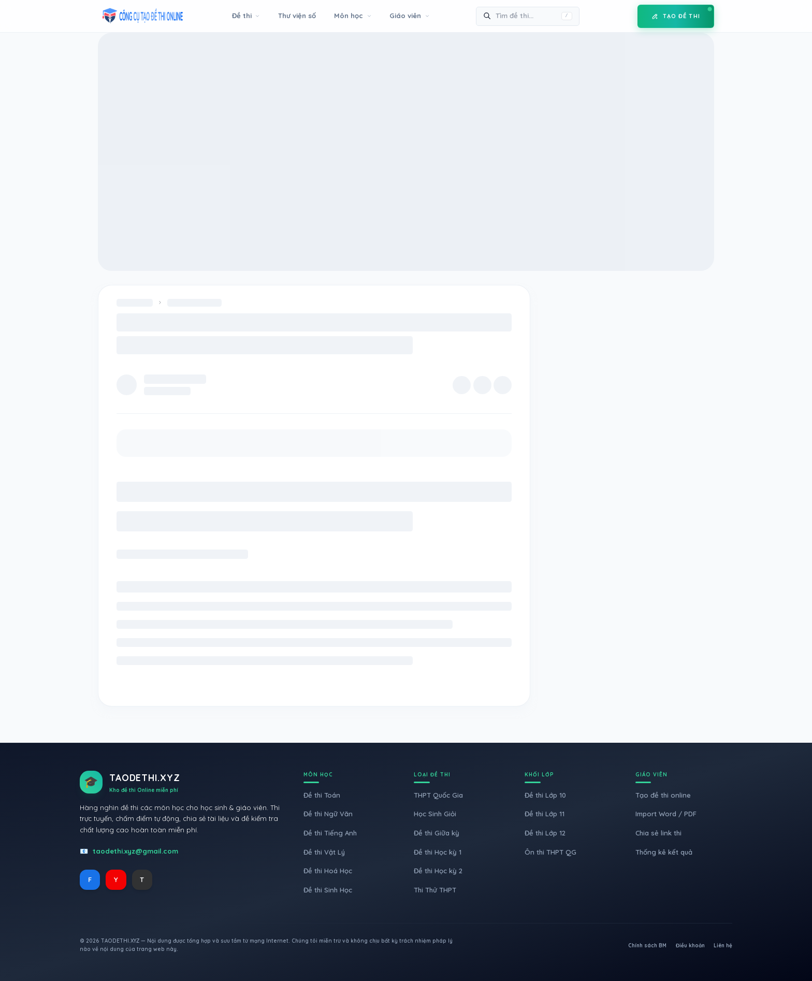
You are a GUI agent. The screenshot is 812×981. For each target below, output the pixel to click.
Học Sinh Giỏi (435, 814)
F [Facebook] (90, 879)
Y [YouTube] (116, 879)
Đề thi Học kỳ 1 (437, 852)
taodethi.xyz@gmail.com (135, 851)
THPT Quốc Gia (438, 795)
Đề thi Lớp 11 (544, 814)
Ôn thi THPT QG (550, 852)
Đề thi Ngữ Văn (328, 814)
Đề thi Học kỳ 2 (438, 871)
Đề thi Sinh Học (327, 890)
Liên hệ (723, 945)
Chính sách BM (647, 945)
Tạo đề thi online (663, 795)
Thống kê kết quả (663, 852)
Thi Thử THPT (435, 890)
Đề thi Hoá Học (327, 871)
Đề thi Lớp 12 (545, 833)
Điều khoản (690, 945)
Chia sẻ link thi (658, 833)
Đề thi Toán (321, 795)
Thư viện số (297, 15)
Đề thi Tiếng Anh (330, 833)
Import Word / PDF (666, 814)
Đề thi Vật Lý (324, 852)
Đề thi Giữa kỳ (436, 833)
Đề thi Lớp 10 (545, 795)
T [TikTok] (142, 879)
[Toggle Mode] (622, 16)
